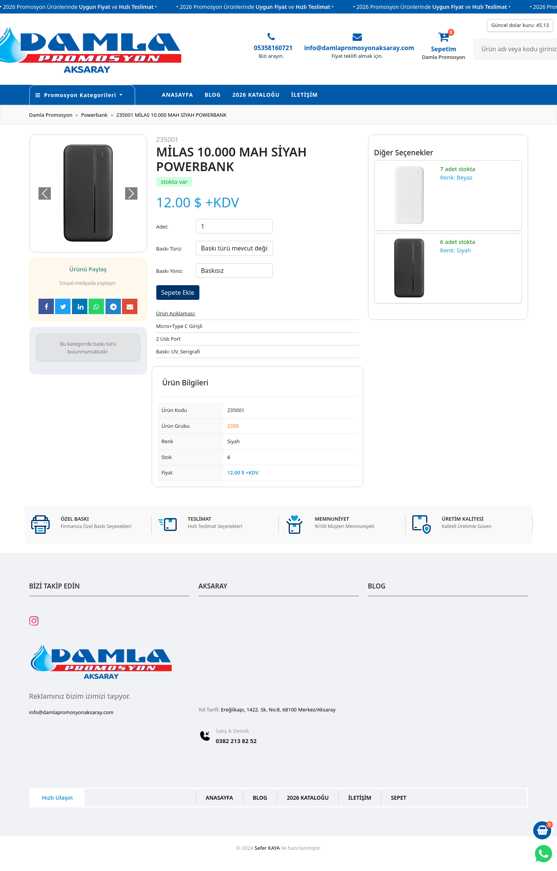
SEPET (398, 797)
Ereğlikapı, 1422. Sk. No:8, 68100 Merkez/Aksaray (278, 709)
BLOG (213, 94)
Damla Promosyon (51, 114)
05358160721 (273, 48)
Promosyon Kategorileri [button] (76, 95)
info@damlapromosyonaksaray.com (359, 48)
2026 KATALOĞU (256, 94)
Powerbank (94, 114)
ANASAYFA (177, 94)
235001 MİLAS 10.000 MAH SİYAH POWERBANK (171, 114)
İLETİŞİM (304, 94)
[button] (45, 193)
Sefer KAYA (266, 847)
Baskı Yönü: (169, 270)
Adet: (162, 226)
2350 (233, 425)
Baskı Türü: (169, 248)
